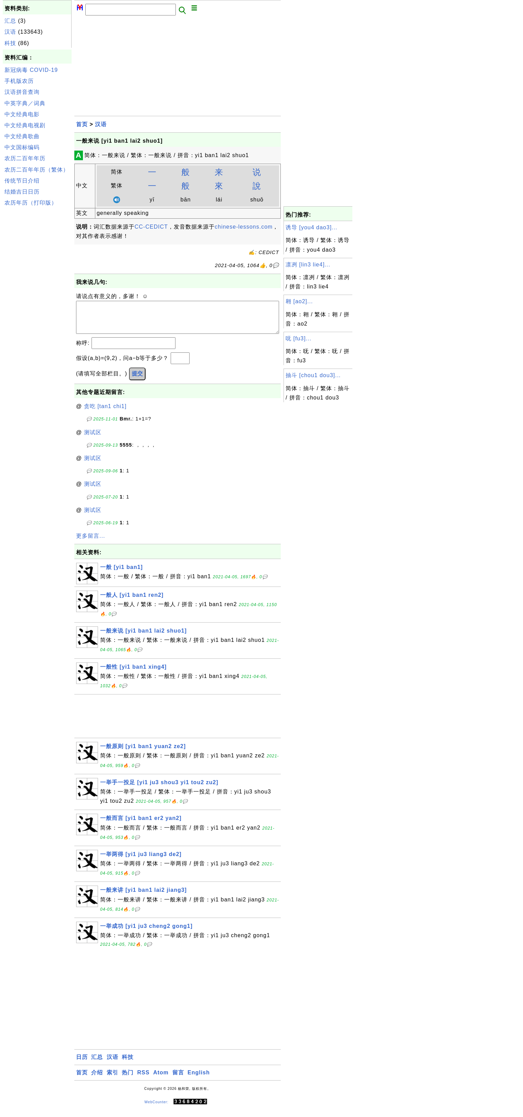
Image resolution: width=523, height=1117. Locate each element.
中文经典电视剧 (24, 125)
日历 (82, 1064)
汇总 (10, 21)
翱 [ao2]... (299, 301)
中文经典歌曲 (22, 136)
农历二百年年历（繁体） (36, 170)
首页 (82, 124)
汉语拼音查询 (22, 92)
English (199, 1079)
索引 (112, 1079)
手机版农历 (19, 81)
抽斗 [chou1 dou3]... (313, 375)
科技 (10, 43)
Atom (161, 1079)
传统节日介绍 (22, 181)
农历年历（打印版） (30, 203)
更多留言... (90, 543)
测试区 (93, 439)
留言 (178, 1079)
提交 (137, 380)
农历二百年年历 (24, 158)
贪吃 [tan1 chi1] (105, 413)
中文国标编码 (22, 147)
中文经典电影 (22, 114)
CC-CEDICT (151, 227)
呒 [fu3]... (298, 338)
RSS (143, 1079)
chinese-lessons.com (244, 227)
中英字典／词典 (24, 103)
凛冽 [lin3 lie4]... (308, 264)
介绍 (97, 1079)
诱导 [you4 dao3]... (311, 227)
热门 (128, 1079)
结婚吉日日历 (22, 192)
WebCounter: (157, 1108)
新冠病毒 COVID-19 (31, 70)
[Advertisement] (37, 312)
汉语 (10, 32)
